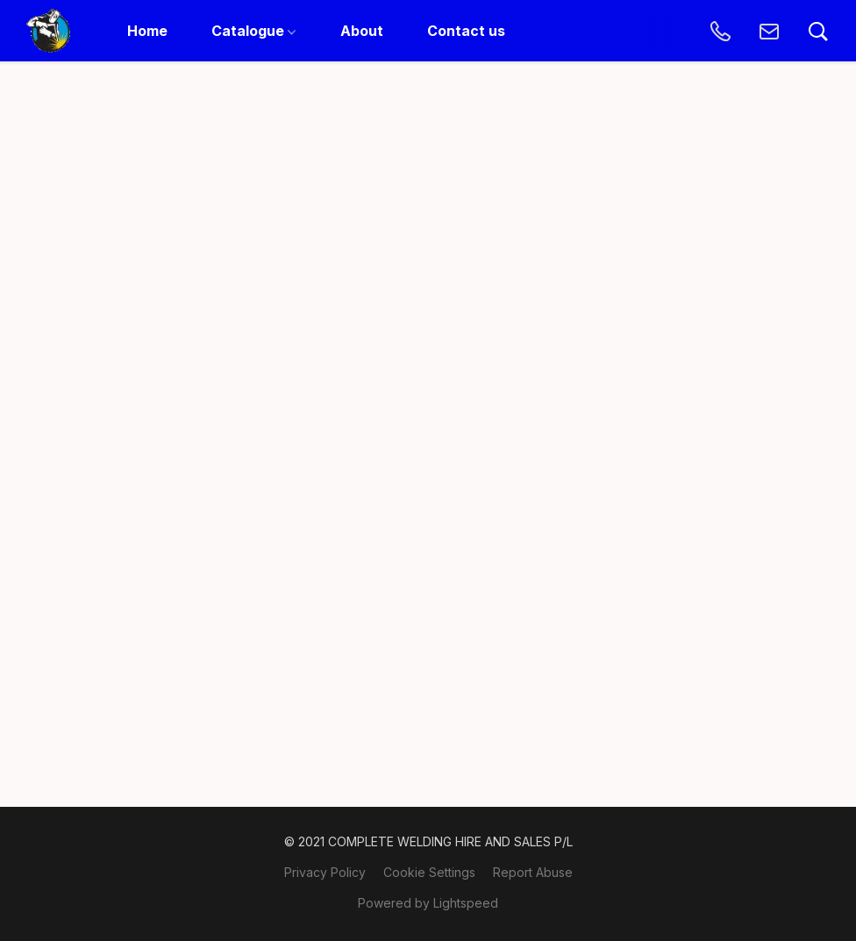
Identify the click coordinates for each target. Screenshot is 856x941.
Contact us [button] (466, 30)
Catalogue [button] (253, 30)
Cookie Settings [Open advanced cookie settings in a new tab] (429, 872)
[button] (48, 31)
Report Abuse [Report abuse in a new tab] (533, 872)
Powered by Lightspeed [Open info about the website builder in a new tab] (428, 902)
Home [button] (147, 30)
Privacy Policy (325, 872)
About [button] (361, 30)
